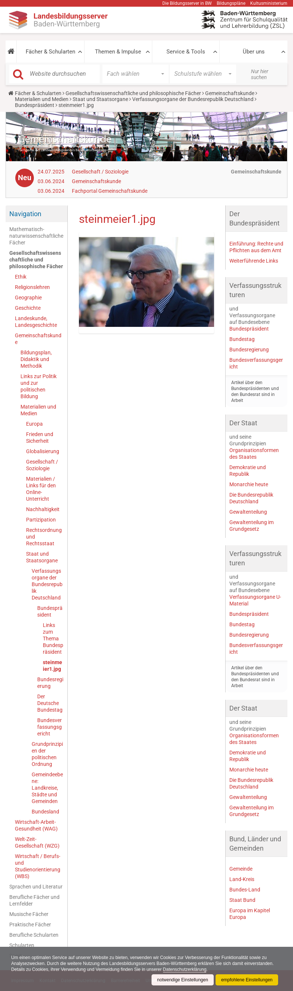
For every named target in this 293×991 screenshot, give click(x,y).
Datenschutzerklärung (185, 969)
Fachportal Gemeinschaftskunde (109, 191)
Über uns (254, 51)
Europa (34, 424)
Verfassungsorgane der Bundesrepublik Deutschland (193, 99)
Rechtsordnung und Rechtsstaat (44, 536)
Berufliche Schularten (33, 935)
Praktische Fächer (30, 924)
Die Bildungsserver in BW (187, 3)
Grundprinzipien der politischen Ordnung (47, 754)
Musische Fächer (28, 914)
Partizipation (41, 520)
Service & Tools (185, 51)
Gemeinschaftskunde (229, 93)
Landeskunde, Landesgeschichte (36, 321)
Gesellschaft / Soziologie (100, 172)
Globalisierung (42, 451)
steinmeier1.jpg (52, 665)
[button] (11, 51)
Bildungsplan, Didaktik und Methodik (36, 359)
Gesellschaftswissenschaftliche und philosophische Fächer (133, 93)
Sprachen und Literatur (36, 887)
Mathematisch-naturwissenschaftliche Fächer (36, 236)
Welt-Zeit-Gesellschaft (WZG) (37, 842)
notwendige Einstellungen (182, 979)
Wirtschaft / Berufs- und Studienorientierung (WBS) (37, 866)
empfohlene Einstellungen (247, 979)
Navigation (25, 214)
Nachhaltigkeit (43, 509)
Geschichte (28, 308)
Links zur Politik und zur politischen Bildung (38, 386)
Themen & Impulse (118, 51)
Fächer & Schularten (50, 51)
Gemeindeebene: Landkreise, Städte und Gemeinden (47, 787)
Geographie (28, 297)
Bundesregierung (50, 682)
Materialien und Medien (42, 99)
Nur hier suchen (259, 74)
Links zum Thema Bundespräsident (53, 638)
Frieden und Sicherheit (39, 437)
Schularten (21, 945)
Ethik (20, 277)
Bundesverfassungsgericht (49, 727)
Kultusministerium (268, 3)
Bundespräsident (34, 105)
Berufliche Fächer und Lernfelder (34, 900)
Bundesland (45, 812)
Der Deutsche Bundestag (50, 703)
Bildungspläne (231, 3)
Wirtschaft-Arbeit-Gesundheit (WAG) (36, 825)
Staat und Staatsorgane (100, 99)
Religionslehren (32, 287)
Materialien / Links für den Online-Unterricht (41, 489)
